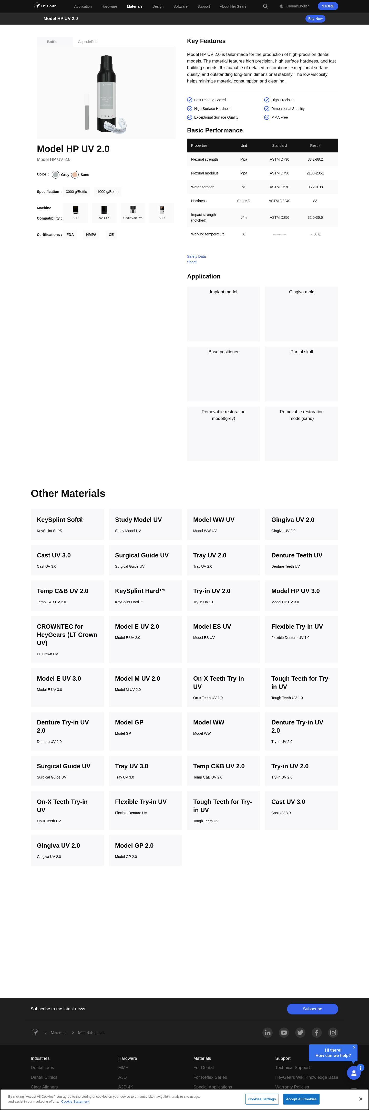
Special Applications (212, 1087)
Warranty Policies (292, 1087)
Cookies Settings (262, 1101)
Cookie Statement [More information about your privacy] (75, 1104)
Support (283, 1058)
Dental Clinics (44, 1077)
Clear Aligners (44, 1087)
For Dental (203, 1067)
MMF (123, 1067)
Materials (58, 1033)
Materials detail (91, 1033)
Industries (40, 1058)
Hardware (127, 1058)
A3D (122, 1077)
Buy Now (315, 19)
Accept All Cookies (301, 1101)
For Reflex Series (210, 1077)
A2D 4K (125, 1087)
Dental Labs (42, 1067)
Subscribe (312, 1009)
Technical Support (292, 1067)
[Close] (360, 1101)
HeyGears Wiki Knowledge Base (306, 1077)
